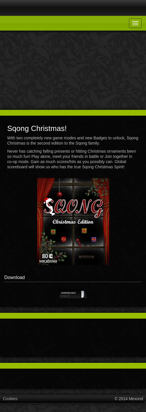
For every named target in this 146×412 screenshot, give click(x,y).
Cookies (10, 398)
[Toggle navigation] (135, 23)
